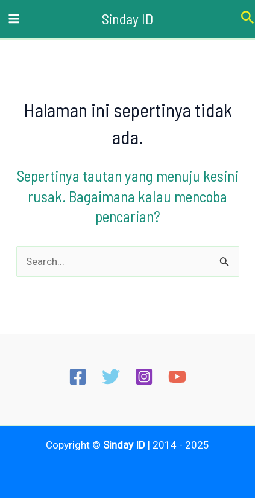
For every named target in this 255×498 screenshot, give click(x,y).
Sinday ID (127, 18)
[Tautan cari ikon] (248, 19)
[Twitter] (111, 377)
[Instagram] (144, 377)
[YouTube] (177, 377)
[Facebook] (78, 377)
